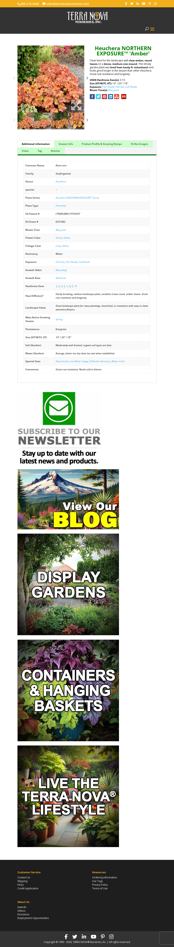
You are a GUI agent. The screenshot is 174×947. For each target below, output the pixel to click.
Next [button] (87, 79)
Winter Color (118, 361)
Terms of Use (100, 888)
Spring (59, 319)
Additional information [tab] (36, 144)
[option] (50, 79)
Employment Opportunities (33, 918)
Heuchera (61, 181)
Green (59, 237)
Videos (21, 910)
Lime (58, 246)
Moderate (61, 278)
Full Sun (120, 87)
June (116, 90)
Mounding (61, 270)
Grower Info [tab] (66, 144)
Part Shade (108, 87)
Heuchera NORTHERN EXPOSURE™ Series (77, 197)
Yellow (66, 237)
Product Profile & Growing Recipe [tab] (102, 144)
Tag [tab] (40, 151)
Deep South (62, 361)
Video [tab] (25, 151)
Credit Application (27, 888)
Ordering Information (104, 877)
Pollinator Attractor (99, 361)
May (110, 90)
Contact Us (23, 877)
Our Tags (97, 881)
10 (75, 286)
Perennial (61, 205)
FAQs (20, 884)
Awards (21, 907)
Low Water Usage (78, 361)
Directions (23, 914)
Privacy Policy (100, 884)
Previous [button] (14, 79)
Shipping (22, 881)
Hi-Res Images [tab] (139, 144)
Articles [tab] (55, 151)
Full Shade (131, 87)
